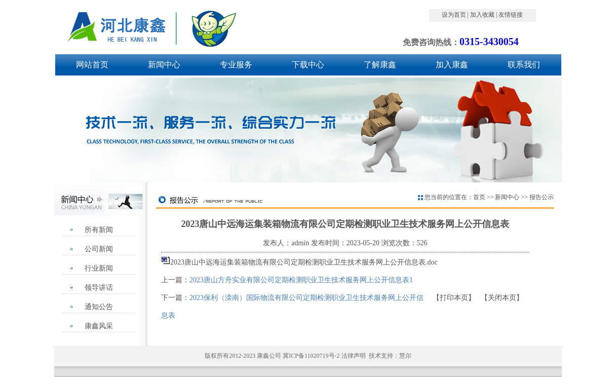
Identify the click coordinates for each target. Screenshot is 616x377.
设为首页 (454, 14)
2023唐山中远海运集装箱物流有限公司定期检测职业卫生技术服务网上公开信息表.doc (304, 262)
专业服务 (236, 64)
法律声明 (353, 355)
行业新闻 (99, 268)
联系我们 (524, 64)
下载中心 (308, 64)
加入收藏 (482, 14)
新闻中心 (164, 64)
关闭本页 (502, 297)
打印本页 (454, 297)
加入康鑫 (452, 64)
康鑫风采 (99, 326)
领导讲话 (99, 287)
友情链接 (510, 14)
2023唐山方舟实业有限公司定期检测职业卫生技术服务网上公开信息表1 (301, 280)
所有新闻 (99, 230)
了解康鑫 (380, 64)
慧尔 (405, 355)
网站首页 (92, 64)
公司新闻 (99, 249)
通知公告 (99, 307)
